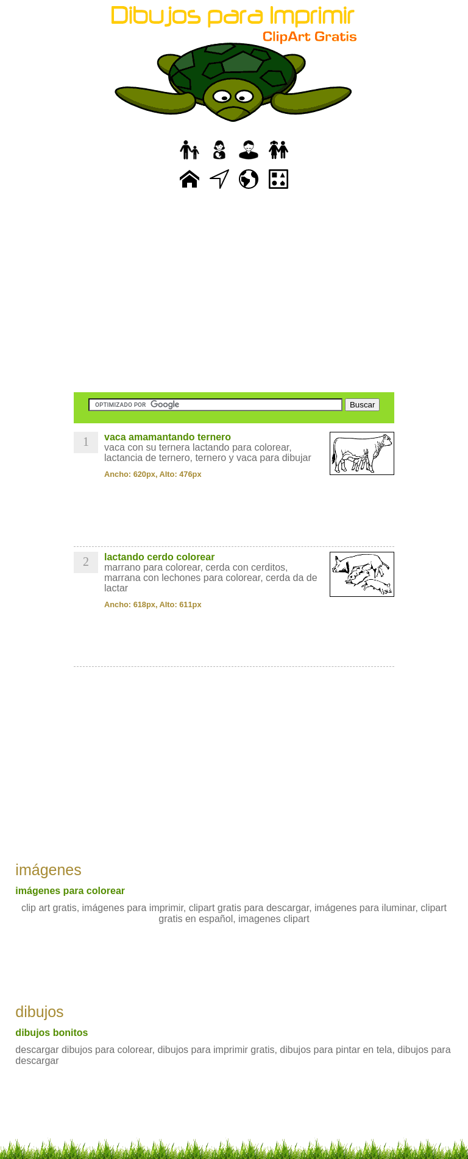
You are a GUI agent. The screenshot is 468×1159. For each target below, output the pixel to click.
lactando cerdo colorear (159, 557)
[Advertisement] (234, 292)
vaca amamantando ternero (167, 437)
